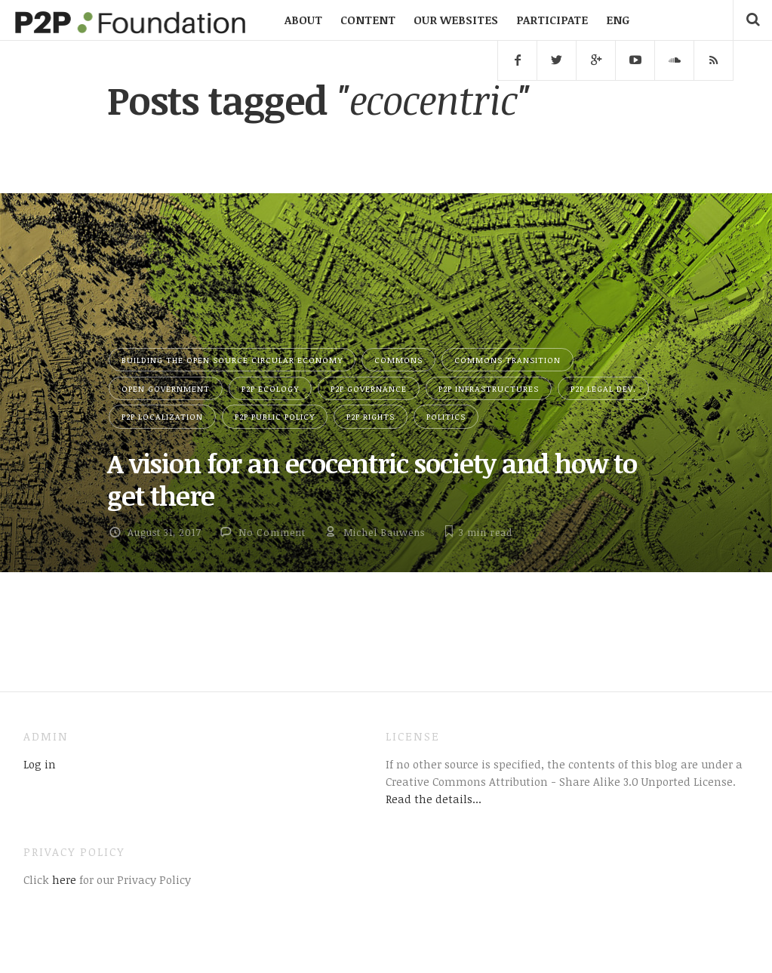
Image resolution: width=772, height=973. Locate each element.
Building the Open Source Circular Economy (232, 359)
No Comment (272, 532)
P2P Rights (370, 416)
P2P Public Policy (275, 416)
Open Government (165, 388)
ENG (617, 19)
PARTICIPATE (552, 19)
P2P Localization (162, 416)
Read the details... (433, 798)
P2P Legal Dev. (603, 388)
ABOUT (303, 19)
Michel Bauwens (384, 532)
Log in (39, 763)
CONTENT (367, 19)
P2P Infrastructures (488, 388)
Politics (446, 416)
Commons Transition (507, 359)
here (62, 879)
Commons (398, 359)
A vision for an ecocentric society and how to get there (372, 479)
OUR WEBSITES (456, 19)
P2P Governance (369, 388)
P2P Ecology (270, 388)
